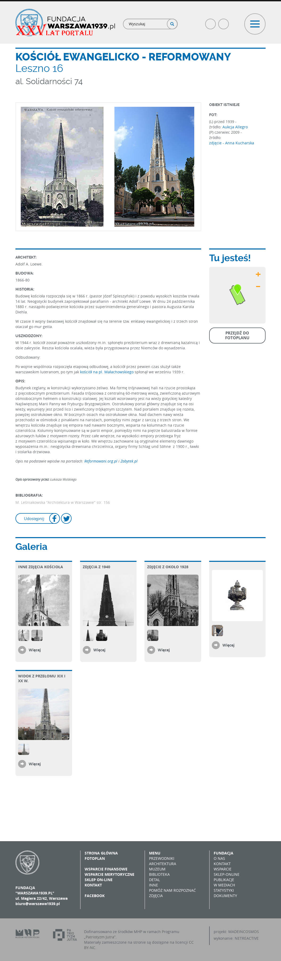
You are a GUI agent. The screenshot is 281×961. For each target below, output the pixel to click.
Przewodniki (161, 858)
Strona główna (101, 853)
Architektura (162, 863)
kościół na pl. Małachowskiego (107, 371)
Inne (153, 885)
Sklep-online (226, 874)
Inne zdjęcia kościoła (40, 566)
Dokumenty (225, 895)
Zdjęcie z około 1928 (167, 566)
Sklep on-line (99, 879)
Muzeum (157, 869)
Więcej (35, 649)
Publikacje (224, 879)
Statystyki (224, 890)
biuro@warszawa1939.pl (37, 903)
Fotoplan (95, 858)
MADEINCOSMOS (243, 931)
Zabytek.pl (129, 461)
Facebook (211, 21)
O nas (219, 858)
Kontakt (93, 885)
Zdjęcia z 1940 (96, 566)
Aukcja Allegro (235, 126)
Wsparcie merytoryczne (109, 874)
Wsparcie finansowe (106, 869)
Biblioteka (159, 874)
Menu (154, 853)
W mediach (224, 885)
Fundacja (223, 853)
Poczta (224, 21)
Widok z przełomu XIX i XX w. (41, 678)
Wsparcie (223, 869)
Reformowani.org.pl (101, 461)
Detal (154, 879)
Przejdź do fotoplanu (237, 335)
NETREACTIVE (247, 938)
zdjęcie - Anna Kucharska (231, 142)
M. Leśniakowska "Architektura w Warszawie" (55, 502)
